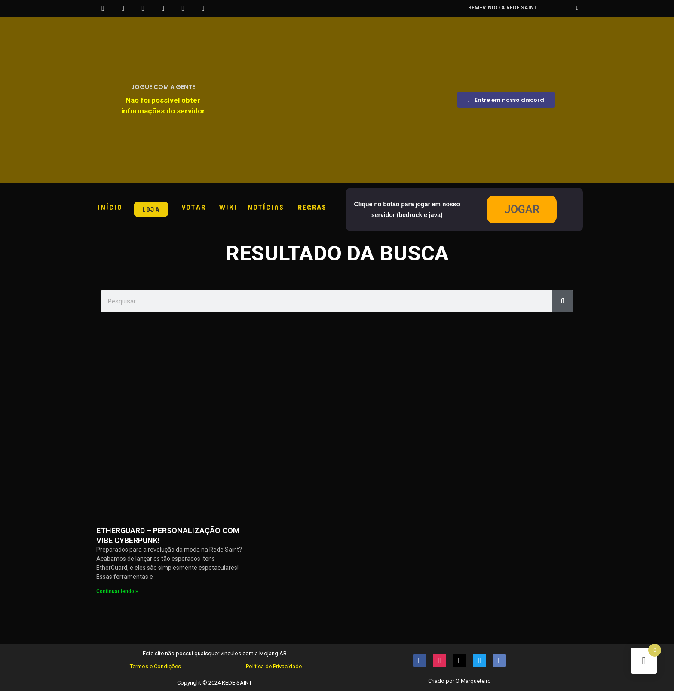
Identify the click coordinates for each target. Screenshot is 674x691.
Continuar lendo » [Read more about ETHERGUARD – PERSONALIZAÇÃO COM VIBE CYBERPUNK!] (117, 591)
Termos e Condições (155, 666)
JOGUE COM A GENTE (163, 87)
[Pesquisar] (562, 301)
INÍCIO (110, 206)
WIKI (228, 206)
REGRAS (312, 206)
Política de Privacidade (274, 666)
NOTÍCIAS (266, 206)
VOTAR (194, 206)
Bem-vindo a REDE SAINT (502, 7)
